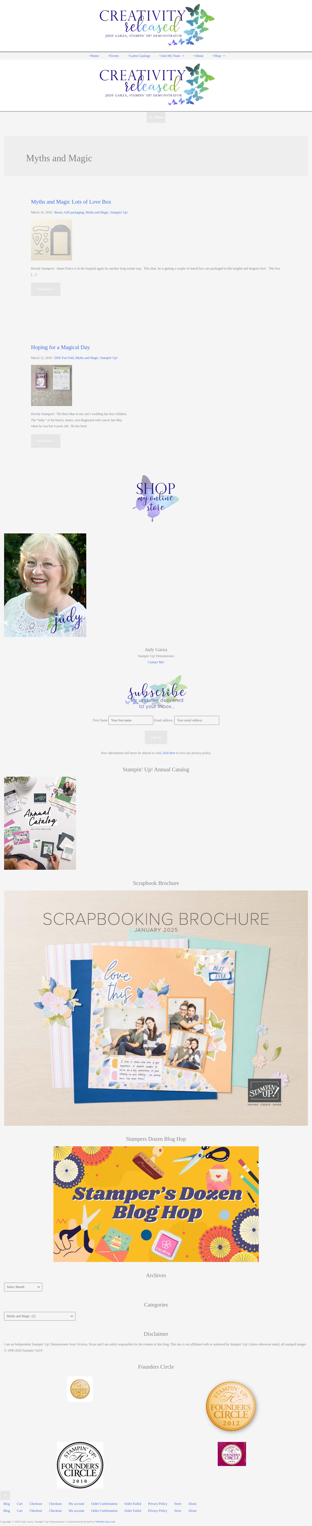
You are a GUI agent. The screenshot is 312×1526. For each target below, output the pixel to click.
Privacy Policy (154, 1502)
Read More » (45, 290)
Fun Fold (68, 357)
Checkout (35, 1502)
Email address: (164, 719)
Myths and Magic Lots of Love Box (71, 201)
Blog (6, 1502)
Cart (19, 1502)
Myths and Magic (97, 211)
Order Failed (130, 1502)
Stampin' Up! (119, 211)
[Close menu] (5, 1494)
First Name (100, 719)
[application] (182, 55)
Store (174, 1502)
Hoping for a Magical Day (60, 346)
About (188, 1502)
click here (168, 752)
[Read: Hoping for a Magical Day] (51, 384)
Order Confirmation (102, 1502)
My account (74, 1502)
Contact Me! (156, 661)
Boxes (58, 211)
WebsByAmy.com (105, 1518)
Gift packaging (74, 211)
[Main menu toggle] (156, 116)
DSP (57, 357)
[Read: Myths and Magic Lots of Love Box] (51, 239)
